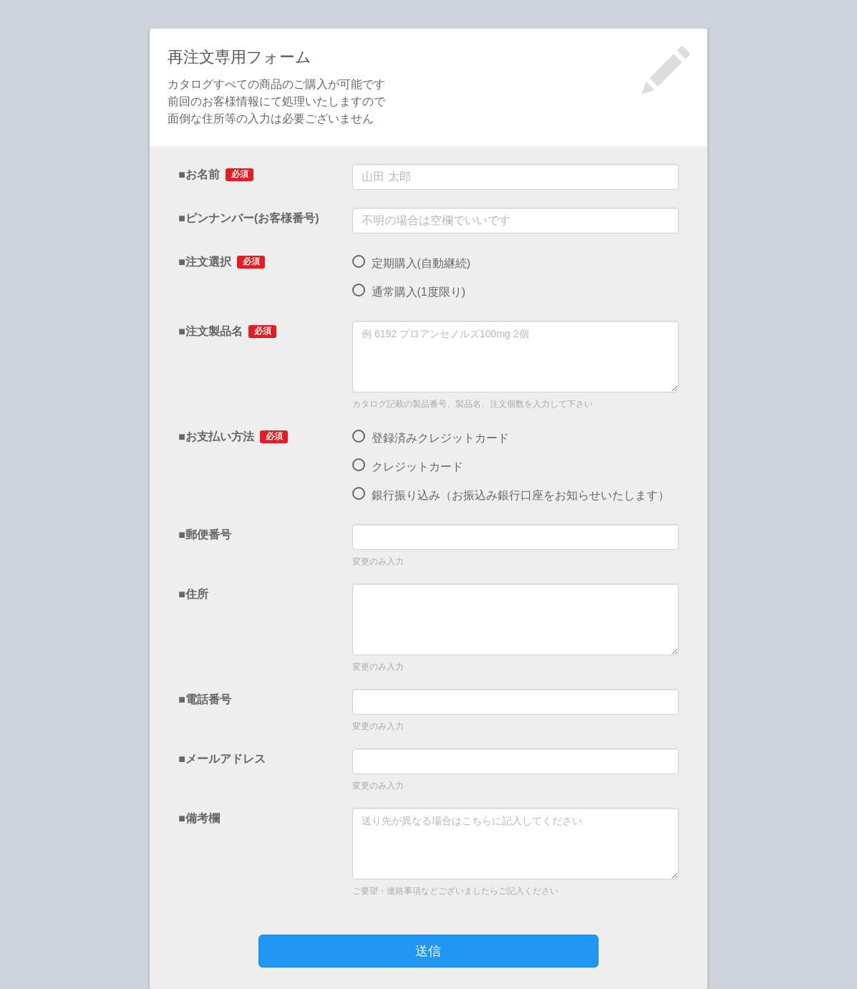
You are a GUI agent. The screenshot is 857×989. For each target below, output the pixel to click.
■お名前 (215, 174)
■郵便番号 (204, 535)
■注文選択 (221, 262)
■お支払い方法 (232, 436)
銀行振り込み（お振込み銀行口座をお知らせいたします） (510, 495)
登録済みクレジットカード (430, 438)
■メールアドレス (222, 759)
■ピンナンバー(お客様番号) (248, 218)
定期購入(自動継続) (411, 263)
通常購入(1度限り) (408, 292)
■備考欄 (199, 818)
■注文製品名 (227, 331)
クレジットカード (407, 466)
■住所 (193, 594)
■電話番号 (204, 699)
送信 (428, 951)
